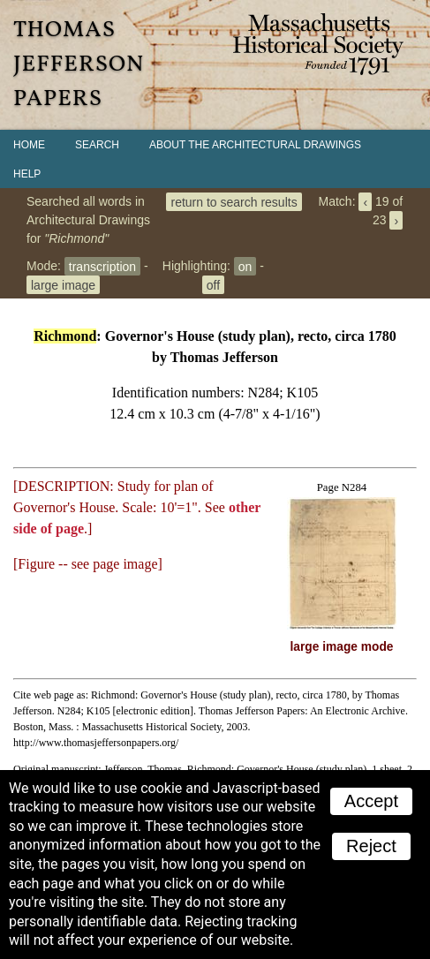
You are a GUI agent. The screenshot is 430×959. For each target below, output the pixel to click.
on (245, 266)
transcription (102, 266)
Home (29, 145)
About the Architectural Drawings (255, 145)
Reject (371, 846)
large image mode (342, 646)
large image (63, 284)
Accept (371, 801)
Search (97, 145)
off (213, 284)
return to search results (233, 201)
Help (27, 174)
